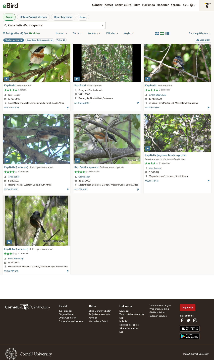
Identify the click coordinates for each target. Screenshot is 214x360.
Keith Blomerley (15, 258)
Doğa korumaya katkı (99, 314)
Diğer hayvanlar (63, 17)
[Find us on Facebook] (182, 320)
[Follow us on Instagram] (195, 320)
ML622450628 (11, 108)
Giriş (186, 5)
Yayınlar (93, 318)
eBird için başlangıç (129, 325)
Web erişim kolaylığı (159, 309)
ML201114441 (152, 181)
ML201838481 (11, 189)
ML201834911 (81, 189)
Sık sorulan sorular (128, 328)
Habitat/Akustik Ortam (33, 17)
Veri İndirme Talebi (98, 321)
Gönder (97, 5)
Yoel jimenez (155, 168)
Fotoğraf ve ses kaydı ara (71, 321)
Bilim (136, 5)
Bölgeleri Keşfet (66, 314)
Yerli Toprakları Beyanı (160, 305)
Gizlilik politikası (157, 312)
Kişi (121, 332)
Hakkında (148, 5)
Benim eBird (123, 5)
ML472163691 (81, 103)
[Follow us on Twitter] (188, 320)
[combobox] (54, 25)
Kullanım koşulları (158, 316)
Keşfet (108, 5)
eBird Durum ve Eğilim (100, 311)
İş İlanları (123, 321)
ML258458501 (152, 108)
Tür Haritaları (65, 311)
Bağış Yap (187, 307)
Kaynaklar (124, 311)
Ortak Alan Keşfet (67, 318)
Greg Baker (13, 177)
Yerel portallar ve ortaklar (131, 314)
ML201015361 (11, 271)
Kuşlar (9, 17)
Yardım (176, 5)
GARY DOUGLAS (157, 95)
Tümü (83, 17)
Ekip (121, 318)
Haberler (163, 5)
